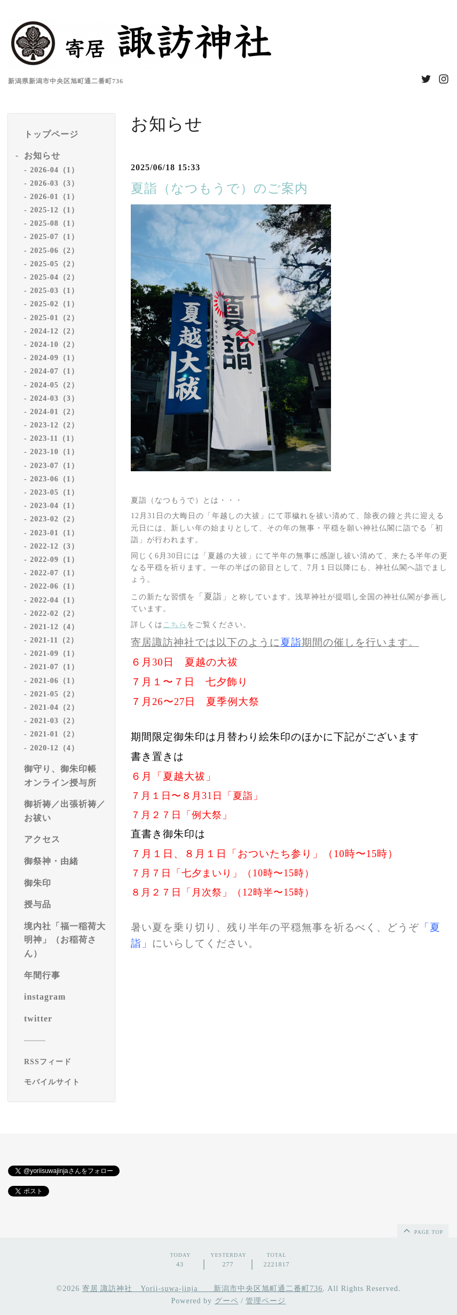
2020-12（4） (54, 748)
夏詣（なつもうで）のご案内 (219, 188)
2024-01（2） (54, 412)
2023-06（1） (54, 479)
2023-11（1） (54, 438)
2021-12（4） (54, 627)
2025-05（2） (54, 264)
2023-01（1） (54, 533)
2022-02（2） (54, 613)
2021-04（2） (54, 707)
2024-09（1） (54, 358)
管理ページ (266, 1301)
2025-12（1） (54, 210)
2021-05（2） (54, 694)
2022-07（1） (54, 573)
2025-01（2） (54, 318)
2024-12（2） (54, 331)
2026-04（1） (54, 170)
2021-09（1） (54, 653)
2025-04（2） (54, 277)
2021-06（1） (54, 681)
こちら (175, 625)
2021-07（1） (54, 667)
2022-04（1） (54, 600)
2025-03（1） (54, 291)
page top (422, 1230)
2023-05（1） (54, 492)
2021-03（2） (54, 721)
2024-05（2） (54, 385)
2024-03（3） (54, 398)
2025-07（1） (54, 237)
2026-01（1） (54, 197)
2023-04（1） (54, 506)
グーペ (227, 1301)
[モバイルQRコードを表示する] (65, 1082)
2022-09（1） (54, 560)
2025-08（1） (54, 223)
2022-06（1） (54, 586)
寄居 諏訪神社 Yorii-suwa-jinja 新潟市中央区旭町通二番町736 (202, 1289)
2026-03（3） (54, 183)
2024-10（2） (54, 344)
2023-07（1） (54, 466)
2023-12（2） (54, 425)
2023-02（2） (54, 519)
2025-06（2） (54, 251)
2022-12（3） (54, 546)
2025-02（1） (54, 304)
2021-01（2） (54, 734)
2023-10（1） (54, 452)
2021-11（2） (54, 640)
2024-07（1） (54, 371)
